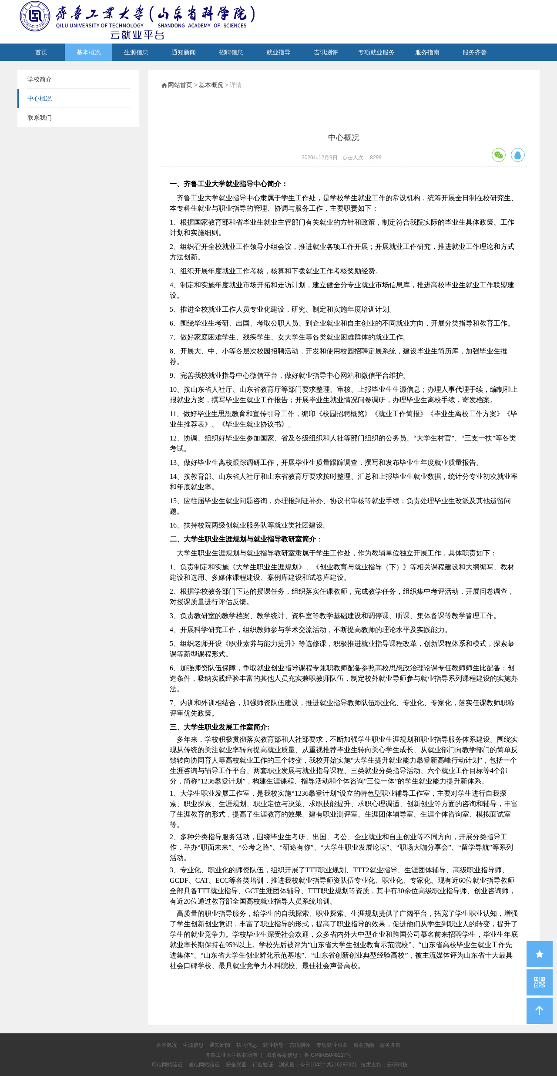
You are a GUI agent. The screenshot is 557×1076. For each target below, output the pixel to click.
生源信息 (136, 52)
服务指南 (427, 52)
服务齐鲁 (475, 52)
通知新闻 (183, 52)
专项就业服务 (376, 52)
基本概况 (89, 52)
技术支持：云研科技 (384, 1065)
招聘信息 (231, 52)
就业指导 (278, 52)
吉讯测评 (326, 52)
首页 (41, 52)
